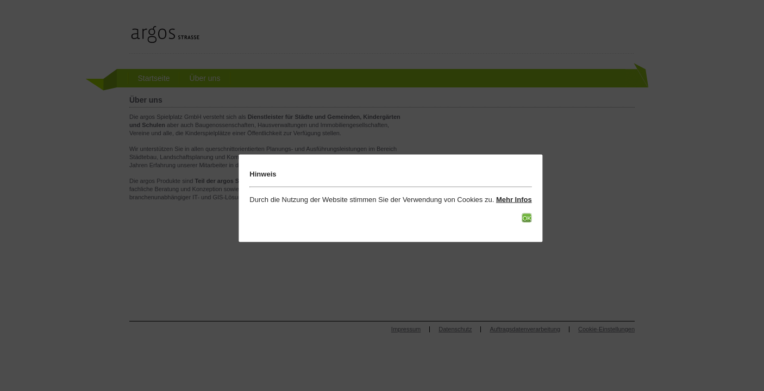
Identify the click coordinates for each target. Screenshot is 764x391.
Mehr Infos (514, 199)
